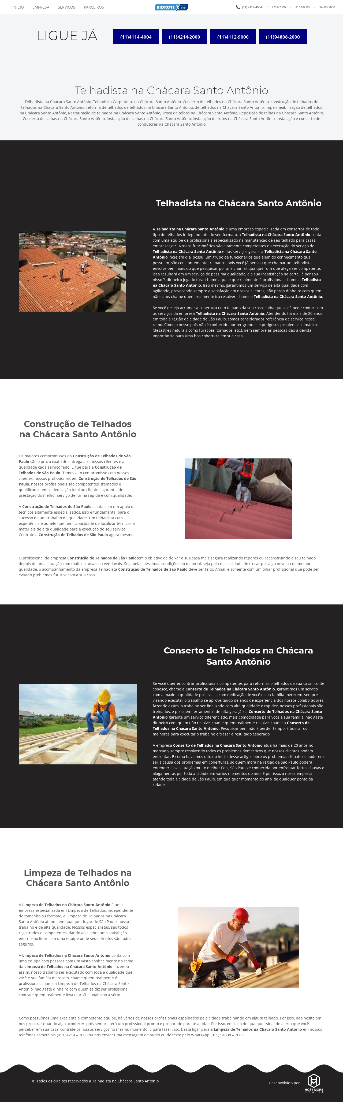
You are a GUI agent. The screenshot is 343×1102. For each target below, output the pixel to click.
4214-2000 (279, 7)
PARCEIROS (94, 7)
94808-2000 (327, 7)
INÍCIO (18, 7)
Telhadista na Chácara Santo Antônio (125, 1081)
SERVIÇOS (66, 7)
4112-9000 (303, 7)
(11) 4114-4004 (252, 7)
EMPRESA (40, 7)
